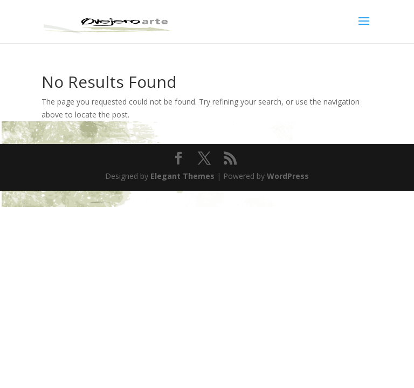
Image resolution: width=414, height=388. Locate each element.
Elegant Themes (182, 176)
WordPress (288, 176)
